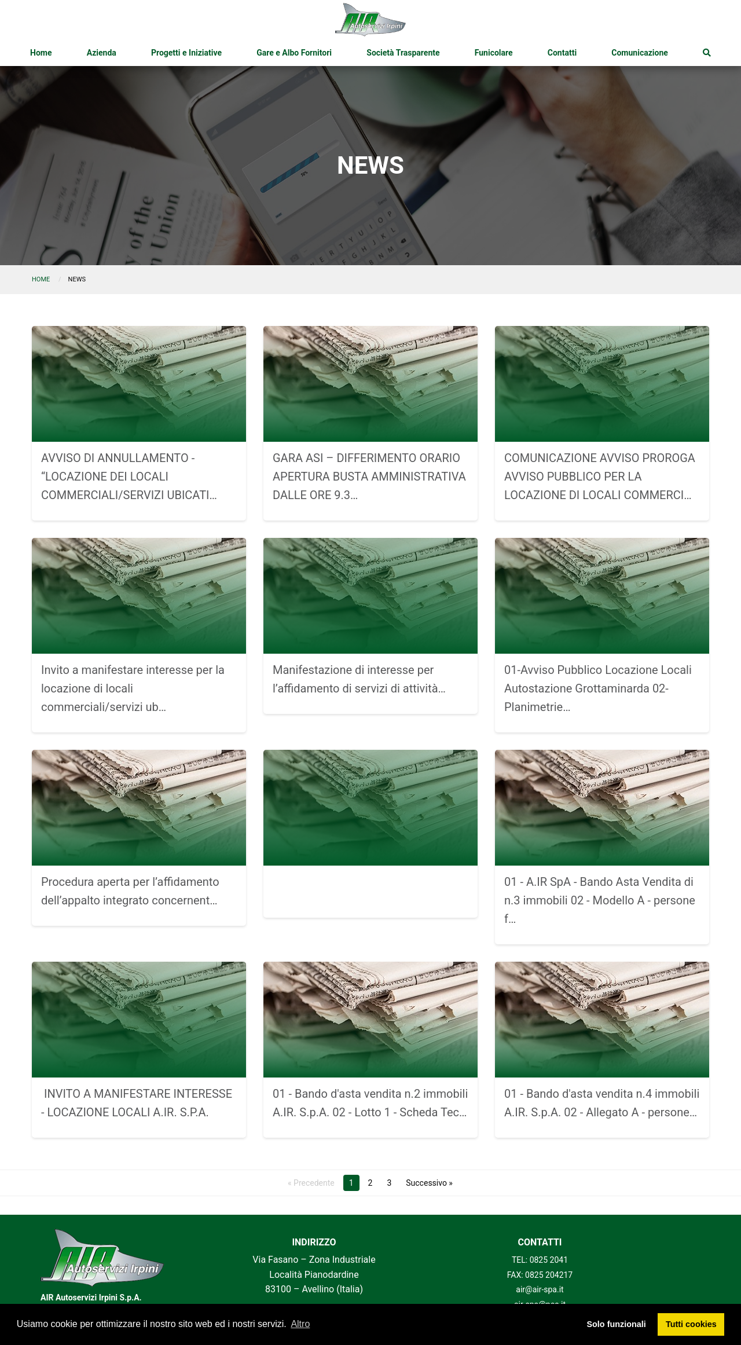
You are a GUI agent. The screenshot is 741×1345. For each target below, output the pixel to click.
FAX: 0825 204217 (540, 1275)
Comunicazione (639, 52)
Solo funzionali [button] (615, 1324)
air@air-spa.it (539, 1289)
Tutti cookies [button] (691, 1324)
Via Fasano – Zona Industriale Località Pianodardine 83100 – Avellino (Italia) (313, 1274)
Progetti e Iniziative (186, 52)
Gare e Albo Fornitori (294, 52)
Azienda (101, 52)
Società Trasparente (402, 52)
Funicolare (494, 52)
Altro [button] (300, 1324)
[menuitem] (40, 52)
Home (41, 52)
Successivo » (429, 1183)
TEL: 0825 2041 (540, 1260)
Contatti (562, 52)
